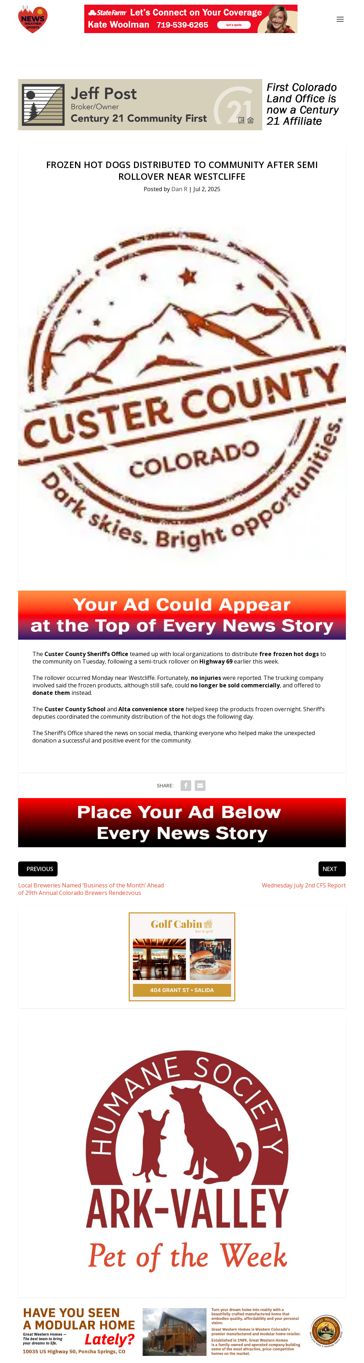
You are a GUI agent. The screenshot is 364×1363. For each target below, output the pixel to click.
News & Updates (81, 1354)
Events (134, 1354)
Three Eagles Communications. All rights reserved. (97, 1345)
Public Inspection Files (265, 1354)
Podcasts (158, 1354)
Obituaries (186, 1354)
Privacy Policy (218, 1354)
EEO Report (308, 1354)
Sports (114, 1354)
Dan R (179, 163)
